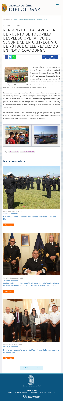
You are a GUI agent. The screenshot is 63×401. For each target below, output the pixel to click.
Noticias (39, 19)
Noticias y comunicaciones (27, 19)
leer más (8, 225)
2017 (45, 19)
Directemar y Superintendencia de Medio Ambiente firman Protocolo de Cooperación (31, 350)
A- (48, 57)
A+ (44, 57)
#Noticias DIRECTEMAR (27, 152)
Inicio (15, 19)
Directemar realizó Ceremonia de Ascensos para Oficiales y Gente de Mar (30, 217)
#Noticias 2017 (13, 152)
